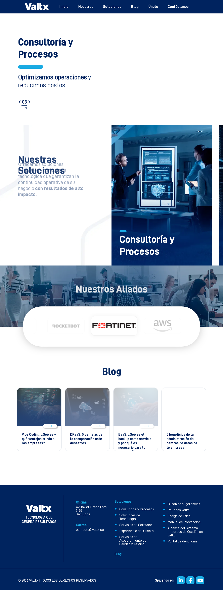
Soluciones (112, 6)
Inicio (64, 6)
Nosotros (85, 6)
